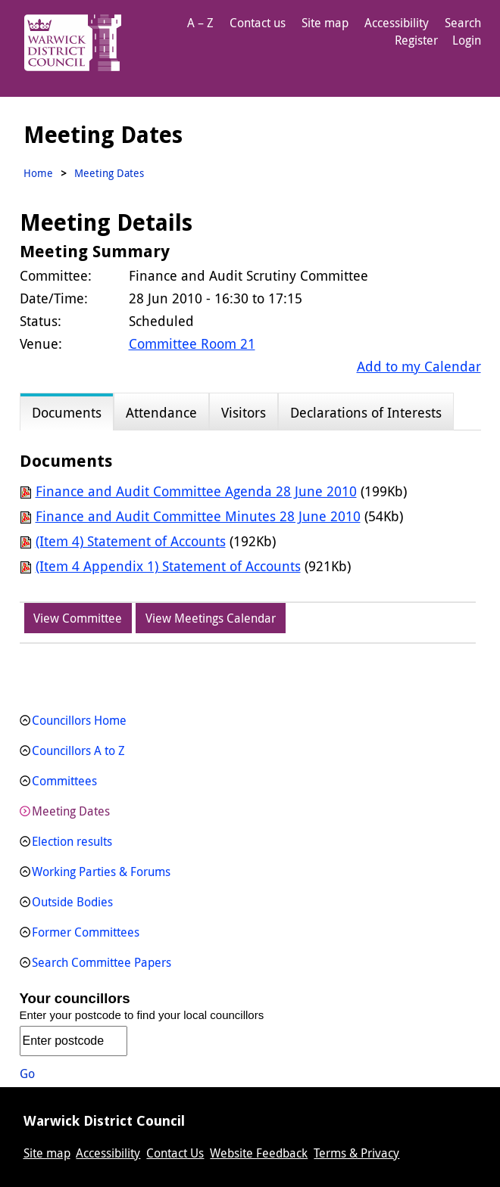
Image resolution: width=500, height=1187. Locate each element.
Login (466, 40)
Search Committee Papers (101, 962)
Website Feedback (259, 1153)
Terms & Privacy (356, 1153)
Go (27, 1073)
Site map (325, 22)
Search (463, 22)
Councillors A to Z (78, 750)
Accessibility (396, 22)
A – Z (200, 22)
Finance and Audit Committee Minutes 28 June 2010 (198, 516)
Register (416, 40)
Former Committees (85, 932)
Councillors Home (79, 720)
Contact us (258, 22)
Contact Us (175, 1153)
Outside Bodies (72, 901)
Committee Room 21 (192, 343)
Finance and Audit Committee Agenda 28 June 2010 (196, 491)
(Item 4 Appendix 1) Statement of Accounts (168, 566)
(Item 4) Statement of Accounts (131, 541)
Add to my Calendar (419, 366)
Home (38, 173)
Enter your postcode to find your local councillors (142, 1014)
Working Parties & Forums (101, 871)
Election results (72, 841)
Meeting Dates (71, 811)
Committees (64, 780)
